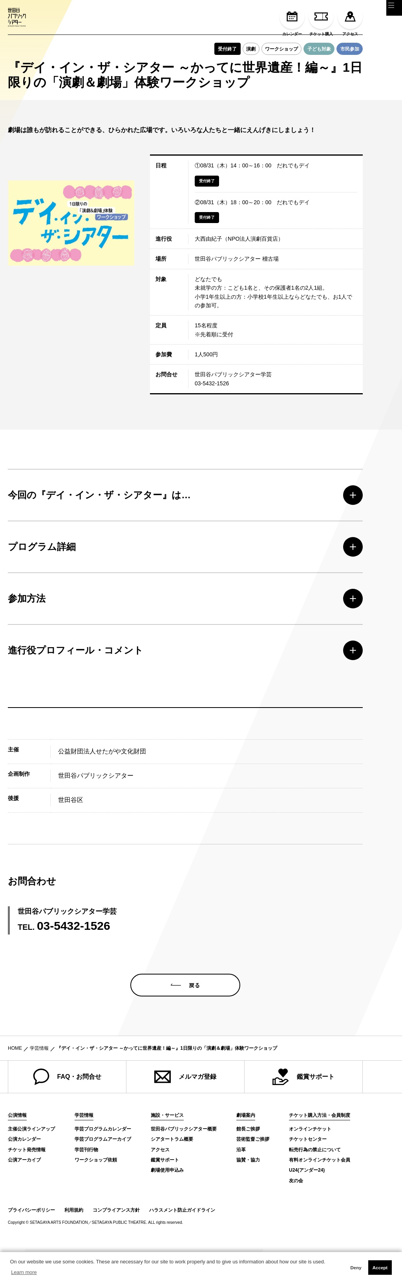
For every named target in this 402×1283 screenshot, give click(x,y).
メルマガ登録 (185, 1111)
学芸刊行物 (86, 1183)
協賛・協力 (248, 1194)
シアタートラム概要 (172, 1173)
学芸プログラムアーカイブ (103, 1173)
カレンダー (292, 20)
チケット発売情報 (27, 1183)
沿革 (241, 1183)
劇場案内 (245, 1149)
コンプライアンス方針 (116, 1244)
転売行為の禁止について (315, 1183)
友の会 (296, 1215)
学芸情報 (39, 1082)
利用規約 (73, 1244)
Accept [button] (380, 1267)
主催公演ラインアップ (31, 1163)
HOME (15, 1082)
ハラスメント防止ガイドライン (182, 1244)
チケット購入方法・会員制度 (319, 1149)
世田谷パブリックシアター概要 (184, 1163)
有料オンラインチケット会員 (319, 1194)
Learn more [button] (24, 1272)
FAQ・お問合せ (67, 1111)
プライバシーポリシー (31, 1244)
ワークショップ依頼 (96, 1194)
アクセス (350, 20)
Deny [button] (355, 1267)
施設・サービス (167, 1149)
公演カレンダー (24, 1173)
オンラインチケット (310, 1163)
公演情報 (17, 1149)
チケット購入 (321, 20)
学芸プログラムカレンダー (103, 1163)
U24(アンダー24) (307, 1204)
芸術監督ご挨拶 (252, 1173)
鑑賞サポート (303, 1111)
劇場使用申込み (167, 1204)
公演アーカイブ (24, 1194)
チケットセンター (308, 1173)
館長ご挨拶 (248, 1163)
